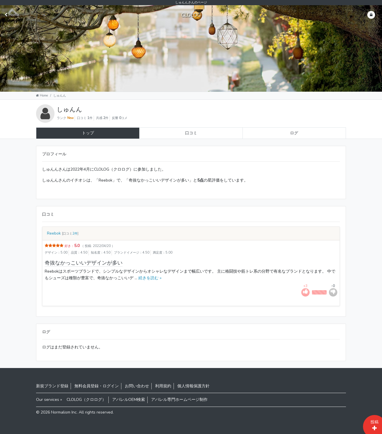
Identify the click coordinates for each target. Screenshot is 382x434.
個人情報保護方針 (193, 386)
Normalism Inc (64, 412)
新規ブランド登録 (52, 386)
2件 (75, 233)
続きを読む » (149, 278)
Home (12, 15)
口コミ (191, 133)
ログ (294, 133)
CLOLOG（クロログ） (86, 399)
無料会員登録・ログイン (96, 386)
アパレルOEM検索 (128, 399)
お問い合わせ (137, 386)
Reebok (54, 233)
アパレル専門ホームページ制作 (179, 399)
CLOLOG (191, 15)
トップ (88, 133)
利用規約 (163, 386)
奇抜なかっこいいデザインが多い (84, 262)
